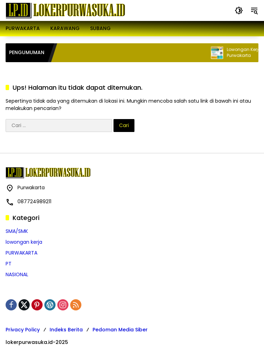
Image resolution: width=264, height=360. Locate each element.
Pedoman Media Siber (120, 329)
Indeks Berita (66, 329)
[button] (239, 10)
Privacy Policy (23, 329)
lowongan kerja (24, 241)
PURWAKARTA (21, 252)
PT (9, 263)
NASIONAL (17, 274)
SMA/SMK (17, 231)
